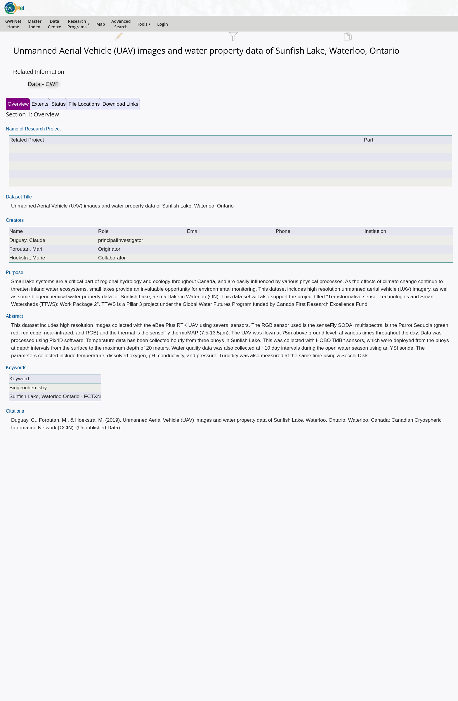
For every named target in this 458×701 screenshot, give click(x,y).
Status (58, 104)
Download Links (120, 104)
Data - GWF (43, 84)
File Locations (84, 104)
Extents (40, 104)
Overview (18, 104)
